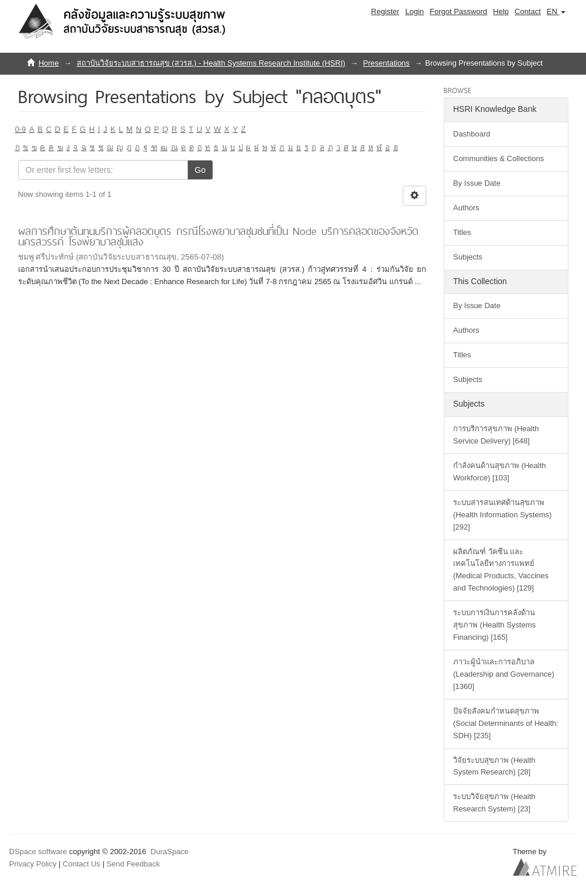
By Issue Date (477, 183)
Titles (462, 232)
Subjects (467, 256)
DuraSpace (169, 851)
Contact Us (81, 863)
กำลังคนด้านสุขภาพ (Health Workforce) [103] (499, 471)
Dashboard (472, 133)
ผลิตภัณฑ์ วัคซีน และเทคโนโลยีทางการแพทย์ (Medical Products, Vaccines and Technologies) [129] (501, 570)
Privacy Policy (33, 863)
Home (49, 63)
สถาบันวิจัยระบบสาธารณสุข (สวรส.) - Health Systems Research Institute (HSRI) (211, 63)
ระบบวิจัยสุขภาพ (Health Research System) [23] (494, 802)
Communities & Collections (498, 158)
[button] (556, 11)
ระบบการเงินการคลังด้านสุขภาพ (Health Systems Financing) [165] (494, 625)
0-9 (20, 129)
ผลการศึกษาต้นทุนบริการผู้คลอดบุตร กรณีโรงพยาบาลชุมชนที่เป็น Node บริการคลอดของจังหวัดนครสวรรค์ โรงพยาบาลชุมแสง (218, 236)
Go (200, 170)
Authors (466, 207)
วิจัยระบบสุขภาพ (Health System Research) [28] (494, 766)
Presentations (386, 63)
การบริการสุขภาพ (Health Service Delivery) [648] (496, 434)
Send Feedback (133, 863)
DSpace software (38, 851)
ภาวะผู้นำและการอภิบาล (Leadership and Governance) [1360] (503, 674)
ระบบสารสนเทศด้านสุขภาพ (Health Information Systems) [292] (502, 514)
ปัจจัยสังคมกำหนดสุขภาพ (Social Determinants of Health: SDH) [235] (505, 723)
